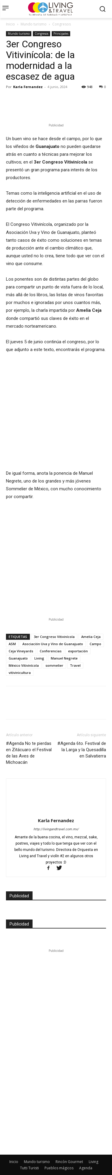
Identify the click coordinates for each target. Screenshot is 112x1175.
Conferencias (51, 640)
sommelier (54, 654)
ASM (12, 633)
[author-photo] (56, 778)
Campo (95, 633)
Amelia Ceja (91, 626)
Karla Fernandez (28, 86)
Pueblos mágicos (59, 1157)
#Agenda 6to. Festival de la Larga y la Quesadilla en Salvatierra (81, 739)
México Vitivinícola (24, 654)
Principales (60, 33)
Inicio (10, 24)
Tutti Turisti (29, 1157)
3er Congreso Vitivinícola (54, 626)
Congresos (61, 24)
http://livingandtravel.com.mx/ (56, 818)
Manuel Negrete (64, 647)
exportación (78, 640)
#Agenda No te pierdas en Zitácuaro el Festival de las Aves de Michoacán (29, 742)
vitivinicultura (20, 662)
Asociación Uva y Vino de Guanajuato (52, 633)
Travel (75, 654)
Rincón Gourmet (69, 1150)
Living (39, 647)
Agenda (85, 1157)
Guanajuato (18, 647)
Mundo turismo (34, 24)
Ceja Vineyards (21, 640)
